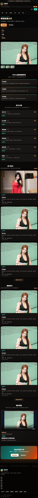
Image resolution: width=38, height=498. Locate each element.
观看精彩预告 (23, 455)
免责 (8, 496)
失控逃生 (4, 197)
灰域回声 (4, 317)
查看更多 (3, 115)
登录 (32, 9)
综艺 (15, 12)
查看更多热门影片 (19, 279)
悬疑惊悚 (16, 491)
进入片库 (3, 25)
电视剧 (11, 12)
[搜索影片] (18, 6)
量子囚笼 (4, 353)
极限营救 (4, 269)
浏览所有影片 (14, 455)
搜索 (35, 6)
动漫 (19, 12)
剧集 (1, 480)
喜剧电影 (21, 491)
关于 (1, 496)
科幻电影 (7, 491)
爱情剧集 (11, 491)
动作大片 (2, 491)
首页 (2, 12)
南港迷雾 (4, 389)
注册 (35, 9)
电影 (6, 12)
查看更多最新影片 (19, 399)
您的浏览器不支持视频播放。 (19, 420)
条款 (6, 496)
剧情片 (25, 491)
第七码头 (4, 233)
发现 (23, 12)
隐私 (3, 496)
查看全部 (35, 168)
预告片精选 (11, 25)
